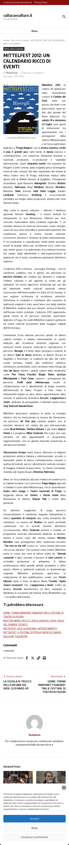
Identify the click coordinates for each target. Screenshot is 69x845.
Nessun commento (33, 72)
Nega (34, 827)
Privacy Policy (40, 2)
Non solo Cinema (20, 40)
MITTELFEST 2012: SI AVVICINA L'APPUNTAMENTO (30, 628)
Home (6, 40)
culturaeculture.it (17, 15)
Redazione (12, 72)
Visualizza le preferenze (34, 837)
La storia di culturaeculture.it (17, 2)
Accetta (34, 818)
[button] (64, 787)
